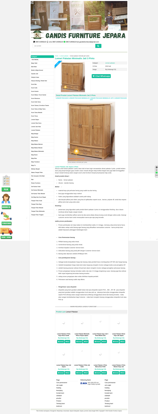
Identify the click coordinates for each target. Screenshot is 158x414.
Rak (32, 179)
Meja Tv (33, 165)
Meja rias (34, 158)
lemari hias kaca (36, 123)
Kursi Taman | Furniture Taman (40, 105)
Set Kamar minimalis (37, 190)
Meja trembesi (35, 162)
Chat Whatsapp (101, 76)
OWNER (59, 395)
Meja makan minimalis (37, 151)
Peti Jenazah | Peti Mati (38, 176)
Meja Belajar (34, 133)
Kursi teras (34, 116)
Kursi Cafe (34, 88)
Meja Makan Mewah (36, 148)
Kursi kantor (35, 91)
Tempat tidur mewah (37, 207)
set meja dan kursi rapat (38, 197)
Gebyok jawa (35, 77)
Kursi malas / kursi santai (38, 95)
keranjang (59, 390)
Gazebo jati (34, 73)
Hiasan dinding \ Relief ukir (39, 81)
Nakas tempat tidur (37, 172)
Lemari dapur (35, 119)
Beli (67, 341)
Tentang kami (60, 403)
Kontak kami (60, 393)
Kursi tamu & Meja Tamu (38, 109)
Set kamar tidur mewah (38, 193)
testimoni (59, 406)
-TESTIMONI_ (35, 59)
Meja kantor (34, 137)
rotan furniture (35, 183)
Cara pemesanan (61, 382)
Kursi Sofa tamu (36, 102)
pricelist (58, 398)
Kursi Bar (34, 84)
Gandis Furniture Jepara (115, 411)
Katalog (58, 388)
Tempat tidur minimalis (38, 211)
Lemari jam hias (36, 126)
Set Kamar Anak (36, 186)
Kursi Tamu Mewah (36, 112)
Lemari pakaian (64, 56)
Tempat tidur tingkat (37, 215)
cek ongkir (59, 385)
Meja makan (34, 140)
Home (56, 56)
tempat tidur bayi (36, 204)
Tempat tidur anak (36, 200)
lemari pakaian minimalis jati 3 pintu (75, 58)
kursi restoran (35, 98)
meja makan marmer (37, 144)
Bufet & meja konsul (37, 70)
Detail (60, 341)
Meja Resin (34, 155)
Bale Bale (34, 66)
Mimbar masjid (35, 169)
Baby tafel (34, 63)
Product (58, 401)
